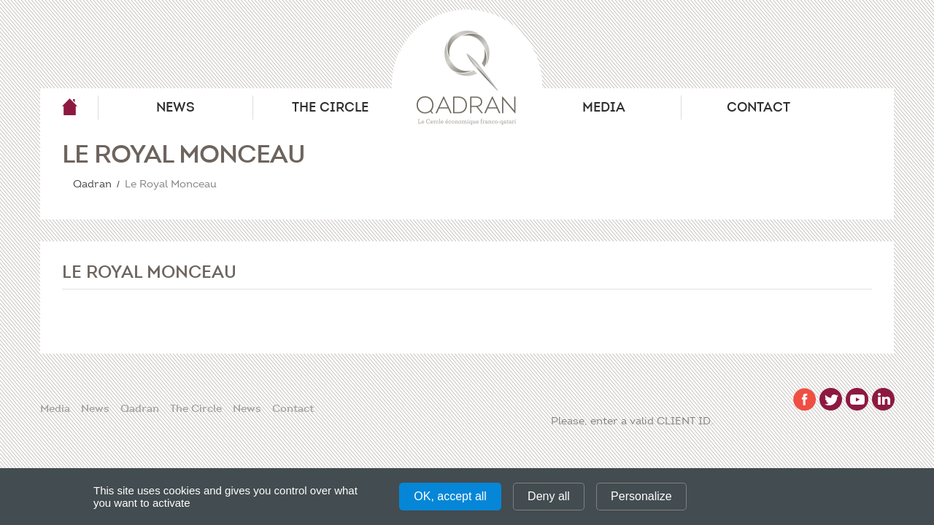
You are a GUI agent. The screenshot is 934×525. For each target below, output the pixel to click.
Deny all (549, 496)
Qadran (69, 107)
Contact (758, 107)
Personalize (641, 496)
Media (603, 107)
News (175, 107)
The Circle (330, 107)
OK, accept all (450, 496)
